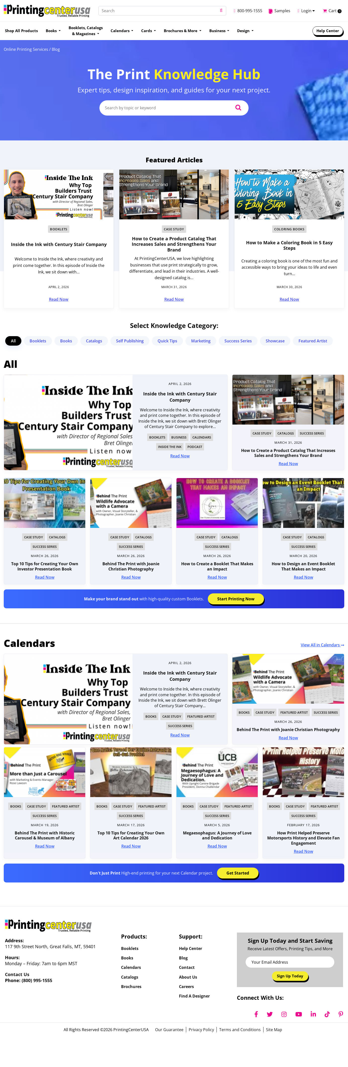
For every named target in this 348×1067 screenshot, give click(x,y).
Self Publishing (130, 341)
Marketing (201, 341)
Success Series (238, 341)
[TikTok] (327, 1015)
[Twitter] (270, 1015)
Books (52, 30)
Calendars (120, 30)
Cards (147, 30)
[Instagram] (284, 1015)
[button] (215, 11)
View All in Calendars (322, 645)
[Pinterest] (341, 1015)
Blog (183, 958)
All (13, 341)
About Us (188, 978)
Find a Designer (194, 998)
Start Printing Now (236, 599)
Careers (186, 988)
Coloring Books (289, 229)
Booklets (58, 229)
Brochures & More (181, 30)
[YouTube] (298, 1015)
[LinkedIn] (313, 1015)
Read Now (58, 299)
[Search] (159, 10)
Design (244, 30)
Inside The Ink (169, 446)
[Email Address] (290, 962)
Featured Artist (313, 341)
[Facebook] (256, 1015)
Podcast (194, 446)
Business (217, 30)
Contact (187, 968)
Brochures (131, 988)
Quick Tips (167, 341)
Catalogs (94, 341)
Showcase (275, 341)
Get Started (237, 873)
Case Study (174, 229)
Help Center (327, 30)
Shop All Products (21, 30)
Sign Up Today (290, 976)
